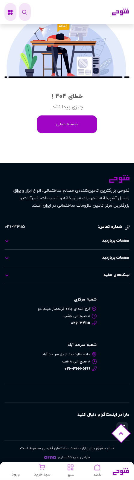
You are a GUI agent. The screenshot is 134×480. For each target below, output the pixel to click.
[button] (71, 471)
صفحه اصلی (67, 124)
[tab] (67, 241)
